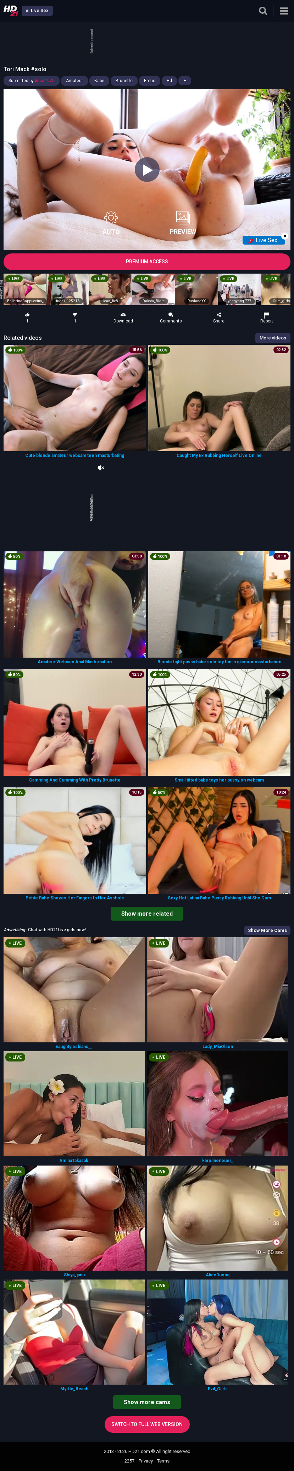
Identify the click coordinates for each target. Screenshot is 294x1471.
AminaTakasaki (74, 1160)
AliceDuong (217, 1274)
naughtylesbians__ (74, 1046)
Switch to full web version (147, 1424)
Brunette (124, 80)
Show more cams (147, 1402)
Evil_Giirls (218, 1388)
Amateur (74, 80)
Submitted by (32, 80)
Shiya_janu (74, 1274)
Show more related (147, 913)
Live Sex (37, 10)
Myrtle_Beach (74, 1388)
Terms (163, 1461)
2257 (129, 1461)
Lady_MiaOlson (218, 1046)
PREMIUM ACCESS (147, 261)
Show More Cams (267, 930)
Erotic (149, 80)
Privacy (146, 1461)
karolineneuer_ (217, 1160)
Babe (99, 80)
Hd (169, 80)
